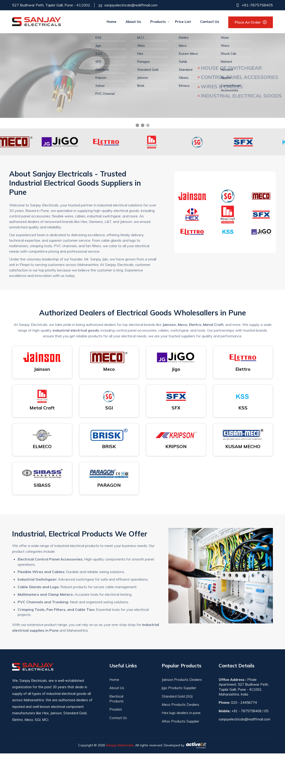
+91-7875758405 (257, 5)
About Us (133, 21)
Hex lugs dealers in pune (181, 717)
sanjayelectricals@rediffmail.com (130, 5)
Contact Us (209, 21)
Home (111, 21)
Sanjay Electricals (120, 749)
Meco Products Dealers (180, 709)
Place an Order (248, 22)
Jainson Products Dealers (182, 684)
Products (158, 21)
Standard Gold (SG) (177, 700)
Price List (183, 21)
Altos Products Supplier (180, 725)
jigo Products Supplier (179, 692)
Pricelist (115, 714)
